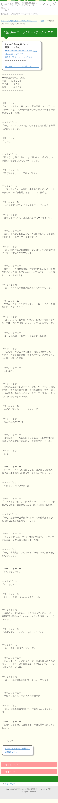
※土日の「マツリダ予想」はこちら (22, 66)
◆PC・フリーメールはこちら (19, 57)
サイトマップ (10, 784)
